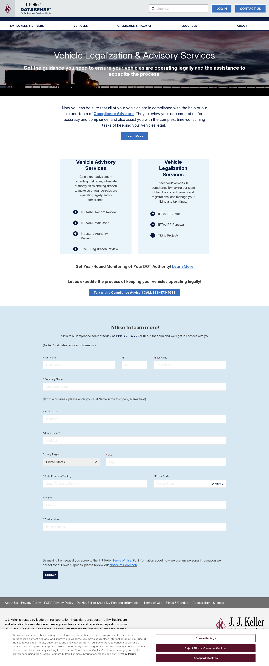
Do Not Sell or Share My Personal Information (108, 603)
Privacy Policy (31, 603)
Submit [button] (50, 575)
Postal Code (161, 476)
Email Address (52, 519)
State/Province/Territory (57, 476)
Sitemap (218, 603)
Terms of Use (121, 560)
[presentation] (72, 544)
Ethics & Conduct (177, 603)
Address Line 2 (51, 433)
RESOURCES (188, 26)
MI (123, 357)
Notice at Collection (123, 565)
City (109, 454)
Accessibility (201, 603)
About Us (11, 603)
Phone (47, 498)
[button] (27, 25)
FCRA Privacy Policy (58, 603)
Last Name (160, 357)
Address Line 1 (52, 411)
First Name (50, 357)
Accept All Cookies (206, 657)
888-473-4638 (127, 336)
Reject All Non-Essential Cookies (206, 648)
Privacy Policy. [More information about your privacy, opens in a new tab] (127, 653)
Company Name (53, 379)
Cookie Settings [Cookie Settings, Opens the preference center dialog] (206, 638)
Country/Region (51, 454)
